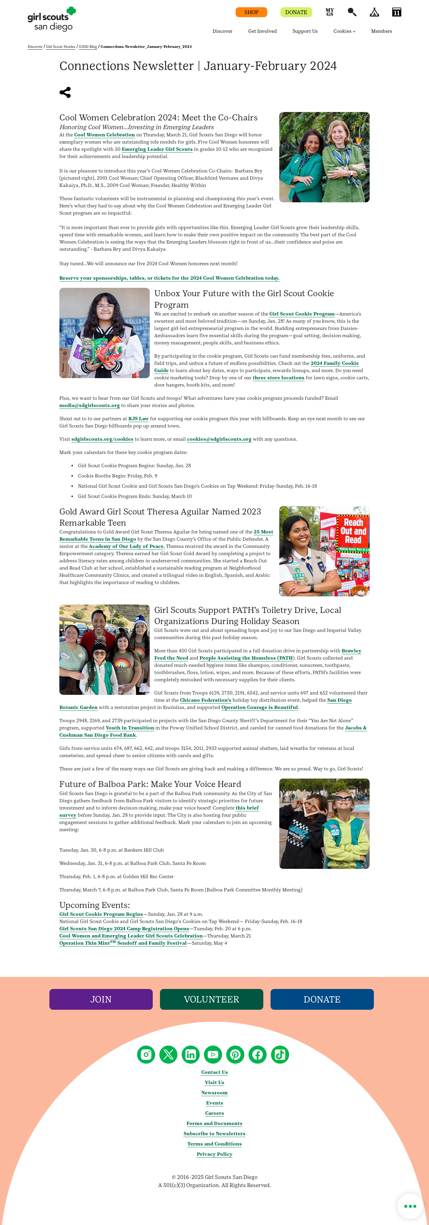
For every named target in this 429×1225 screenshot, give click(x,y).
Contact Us (214, 1072)
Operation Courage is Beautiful (259, 707)
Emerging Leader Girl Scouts (157, 149)
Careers (214, 1113)
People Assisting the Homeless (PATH (246, 658)
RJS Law (138, 418)
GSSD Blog (88, 47)
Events (214, 1103)
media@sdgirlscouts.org (89, 405)
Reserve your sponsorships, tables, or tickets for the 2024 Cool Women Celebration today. (169, 278)
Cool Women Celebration (104, 135)
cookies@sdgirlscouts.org (219, 439)
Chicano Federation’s (205, 700)
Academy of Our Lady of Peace (126, 546)
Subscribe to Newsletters (214, 1133)
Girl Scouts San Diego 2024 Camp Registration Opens (124, 928)
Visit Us (214, 1082)
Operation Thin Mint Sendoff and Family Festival (123, 943)
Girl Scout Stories (60, 47)
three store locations (279, 378)
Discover (35, 47)
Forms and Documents (214, 1123)
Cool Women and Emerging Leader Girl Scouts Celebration (131, 936)
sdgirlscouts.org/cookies (102, 439)
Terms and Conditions (214, 1144)
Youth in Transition (130, 728)
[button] (329, 15)
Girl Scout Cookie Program (302, 314)
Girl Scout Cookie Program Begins (101, 914)
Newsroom (214, 1093)
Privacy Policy (215, 1154)
